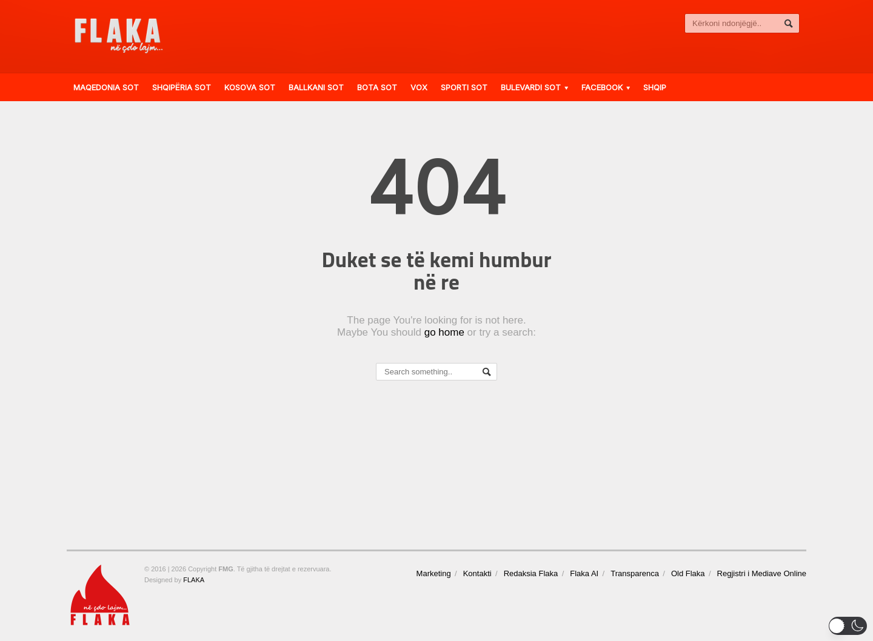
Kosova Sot (249, 87)
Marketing (433, 573)
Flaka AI (584, 573)
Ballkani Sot (316, 87)
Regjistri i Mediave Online (761, 573)
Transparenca (634, 573)
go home (444, 332)
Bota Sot (377, 87)
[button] (848, 626)
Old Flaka (688, 573)
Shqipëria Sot (181, 87)
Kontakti (477, 573)
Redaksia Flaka (531, 573)
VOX (418, 87)
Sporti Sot (464, 87)
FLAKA (193, 579)
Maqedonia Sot (106, 87)
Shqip (654, 87)
